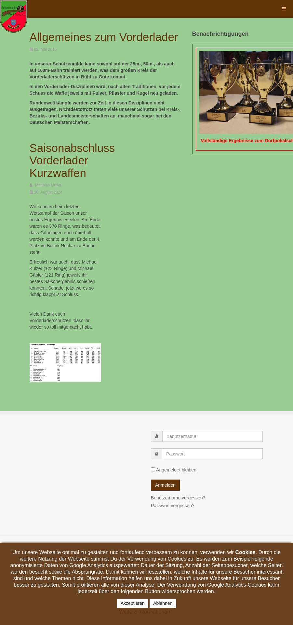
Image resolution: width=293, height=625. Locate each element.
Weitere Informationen (144, 612)
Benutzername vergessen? (178, 497)
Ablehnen (162, 603)
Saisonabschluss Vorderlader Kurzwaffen (72, 160)
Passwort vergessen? (172, 505)
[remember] (153, 469)
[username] (212, 436)
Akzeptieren (133, 603)
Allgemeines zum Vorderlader (104, 37)
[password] (212, 453)
